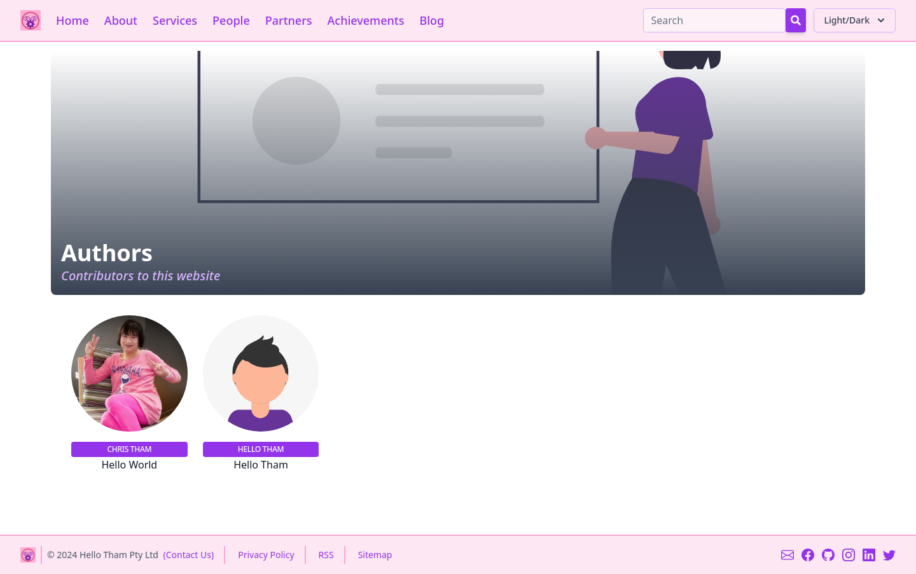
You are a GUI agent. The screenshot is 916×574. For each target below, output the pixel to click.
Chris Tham (129, 449)
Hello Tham (261, 449)
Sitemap (375, 555)
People (231, 20)
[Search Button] (796, 20)
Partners (288, 20)
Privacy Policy (266, 555)
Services (175, 20)
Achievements (366, 20)
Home (72, 20)
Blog (431, 20)
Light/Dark (855, 20)
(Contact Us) (188, 555)
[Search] (714, 20)
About (120, 20)
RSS (326, 555)
